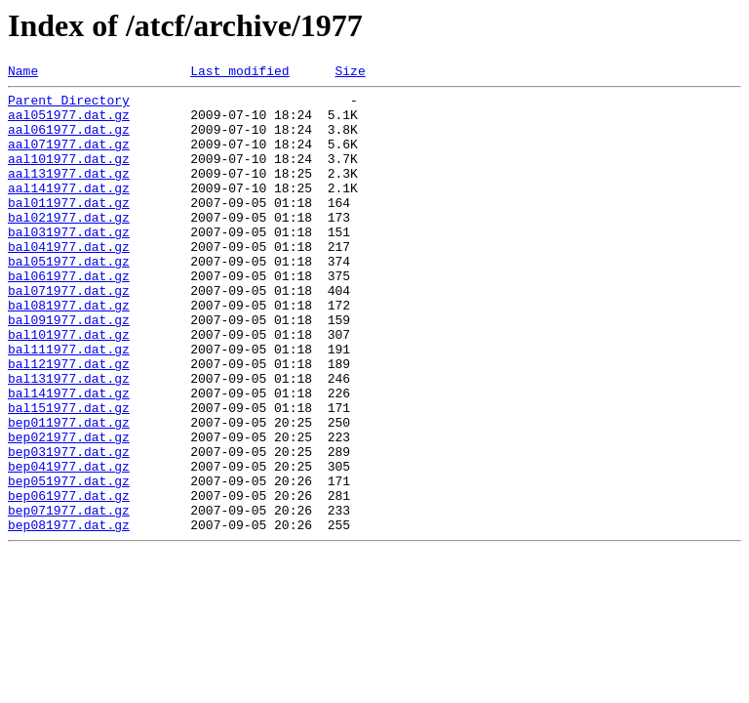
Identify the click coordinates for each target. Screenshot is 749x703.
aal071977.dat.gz (69, 158)
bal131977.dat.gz (69, 439)
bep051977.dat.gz (69, 562)
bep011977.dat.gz (69, 492)
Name (23, 73)
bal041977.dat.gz (69, 281)
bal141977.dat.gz (69, 457)
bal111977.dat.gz (69, 404)
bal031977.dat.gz (69, 263)
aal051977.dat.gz (69, 123)
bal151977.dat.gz (69, 474)
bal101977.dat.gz (69, 386)
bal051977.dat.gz (69, 299)
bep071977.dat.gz (69, 597)
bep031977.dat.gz (69, 527)
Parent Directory (69, 105)
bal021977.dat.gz (69, 246)
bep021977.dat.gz (69, 509)
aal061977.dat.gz (69, 140)
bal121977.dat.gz (69, 422)
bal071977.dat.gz (69, 334)
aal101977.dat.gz (69, 176)
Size (350, 73)
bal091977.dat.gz (69, 369)
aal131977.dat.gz (69, 193)
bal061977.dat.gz (69, 316)
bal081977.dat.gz (69, 351)
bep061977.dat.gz (69, 580)
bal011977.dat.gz (69, 228)
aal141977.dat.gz (69, 211)
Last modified (239, 73)
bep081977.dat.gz (69, 615)
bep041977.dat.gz (69, 545)
